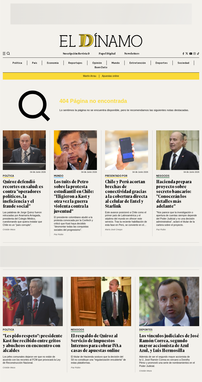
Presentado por (116, 176)
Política (17, 62)
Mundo (116, 62)
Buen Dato (101, 67)
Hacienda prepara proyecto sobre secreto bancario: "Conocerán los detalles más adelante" (174, 193)
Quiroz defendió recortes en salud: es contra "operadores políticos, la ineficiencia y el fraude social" (23, 193)
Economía (53, 62)
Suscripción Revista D (76, 53)
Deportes (162, 62)
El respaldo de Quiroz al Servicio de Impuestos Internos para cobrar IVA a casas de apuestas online (96, 342)
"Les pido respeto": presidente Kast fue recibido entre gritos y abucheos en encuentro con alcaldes (32, 342)
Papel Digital (107, 53)
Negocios (162, 176)
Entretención (137, 62)
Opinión (97, 62)
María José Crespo (113, 229)
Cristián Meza (9, 229)
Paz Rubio (58, 234)
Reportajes (75, 62)
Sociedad (183, 62)
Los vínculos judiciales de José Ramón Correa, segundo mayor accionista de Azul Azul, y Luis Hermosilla (169, 342)
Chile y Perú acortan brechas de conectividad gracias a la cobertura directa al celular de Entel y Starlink (126, 193)
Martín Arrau (89, 76)
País (34, 62)
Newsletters (131, 53)
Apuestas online (110, 76)
